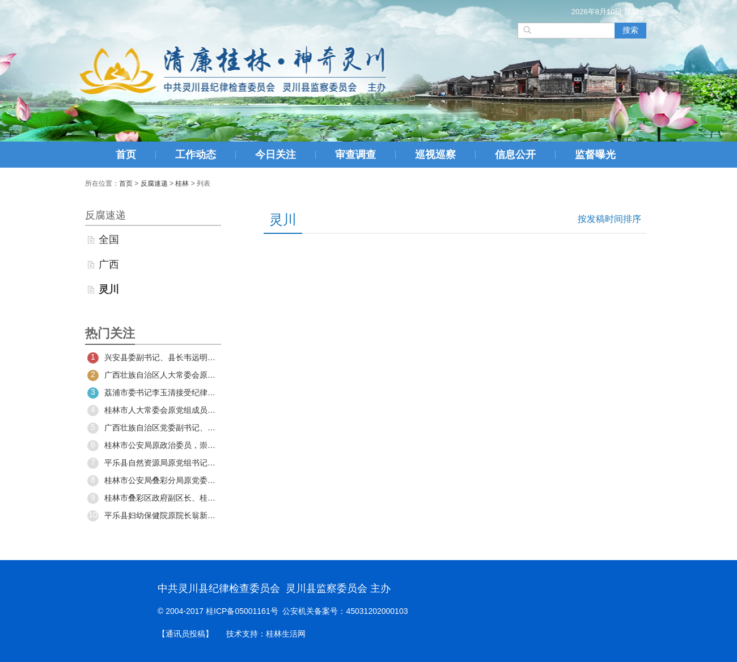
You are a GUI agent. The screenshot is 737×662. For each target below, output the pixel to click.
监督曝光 (595, 154)
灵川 (109, 289)
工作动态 (195, 154)
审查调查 (355, 154)
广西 (109, 264)
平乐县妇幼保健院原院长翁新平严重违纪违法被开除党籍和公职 (153, 516)
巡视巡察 (435, 154)
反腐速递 (154, 183)
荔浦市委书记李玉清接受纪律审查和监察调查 (153, 393)
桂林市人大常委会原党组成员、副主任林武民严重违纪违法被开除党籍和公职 (153, 410)
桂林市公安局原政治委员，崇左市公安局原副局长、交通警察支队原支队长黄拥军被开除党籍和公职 (153, 445)
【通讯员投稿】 (185, 633)
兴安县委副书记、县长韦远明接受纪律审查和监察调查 (153, 358)
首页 (126, 154)
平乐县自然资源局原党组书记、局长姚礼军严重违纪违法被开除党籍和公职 (153, 463)
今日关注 (275, 154)
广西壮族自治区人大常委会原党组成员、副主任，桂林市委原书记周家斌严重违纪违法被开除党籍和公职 (153, 375)
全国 (109, 239)
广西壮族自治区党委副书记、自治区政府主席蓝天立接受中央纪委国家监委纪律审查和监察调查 (153, 428)
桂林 (182, 183)
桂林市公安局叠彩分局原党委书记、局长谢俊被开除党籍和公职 (153, 480)
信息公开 (515, 154)
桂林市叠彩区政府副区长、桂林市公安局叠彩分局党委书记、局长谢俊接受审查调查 (153, 498)
